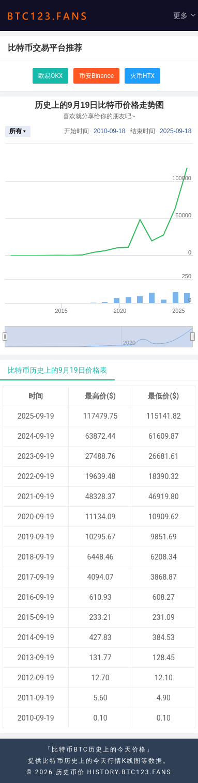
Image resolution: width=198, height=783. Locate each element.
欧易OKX (50, 75)
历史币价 (70, 772)
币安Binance (96, 75)
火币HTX (142, 75)
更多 (184, 15)
